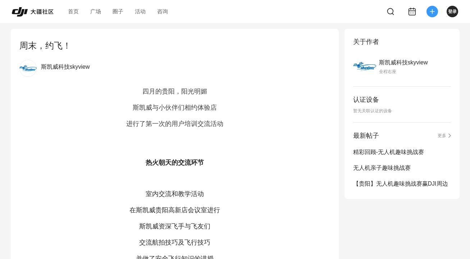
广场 (95, 11)
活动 (140, 11)
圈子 (118, 11)
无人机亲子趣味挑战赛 (382, 168)
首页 (73, 11)
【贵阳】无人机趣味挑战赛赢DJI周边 (400, 184)
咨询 (162, 11)
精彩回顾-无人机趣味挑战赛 (388, 152)
